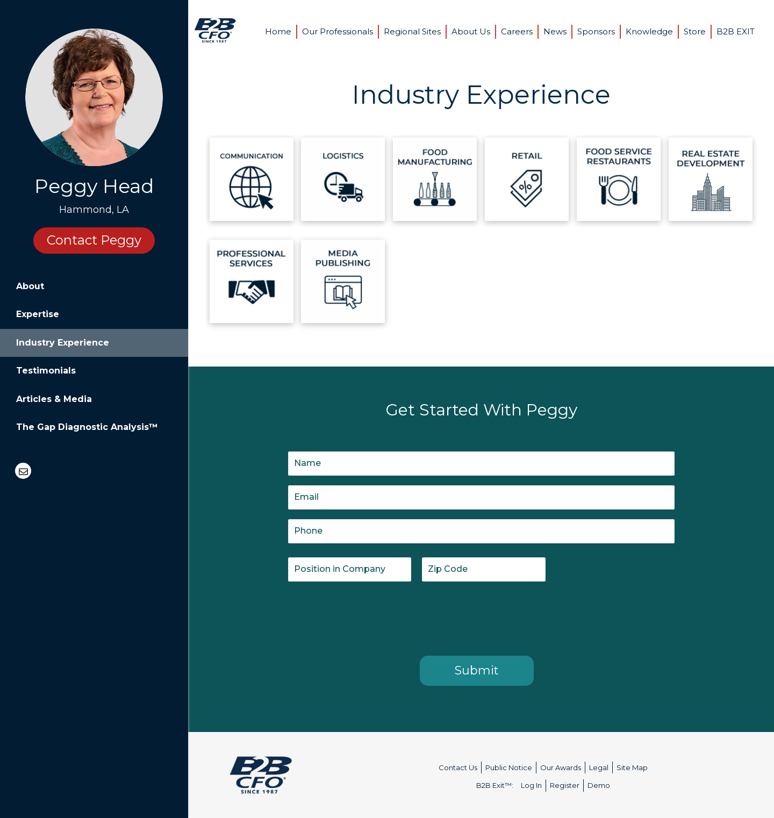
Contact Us (458, 767)
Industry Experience (62, 343)
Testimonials (46, 370)
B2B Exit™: (494, 785)
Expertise (37, 314)
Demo (598, 785)
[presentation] (370, 616)
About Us (471, 31)
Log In (531, 785)
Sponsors (596, 31)
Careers (517, 31)
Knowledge (649, 31)
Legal (598, 767)
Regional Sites (412, 31)
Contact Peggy (94, 240)
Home (278, 31)
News (555, 31)
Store (695, 31)
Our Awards (560, 767)
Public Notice (508, 767)
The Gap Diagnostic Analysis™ (87, 427)
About (30, 286)
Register (564, 785)
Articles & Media (54, 399)
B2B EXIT (735, 31)
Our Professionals (337, 31)
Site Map (632, 767)
